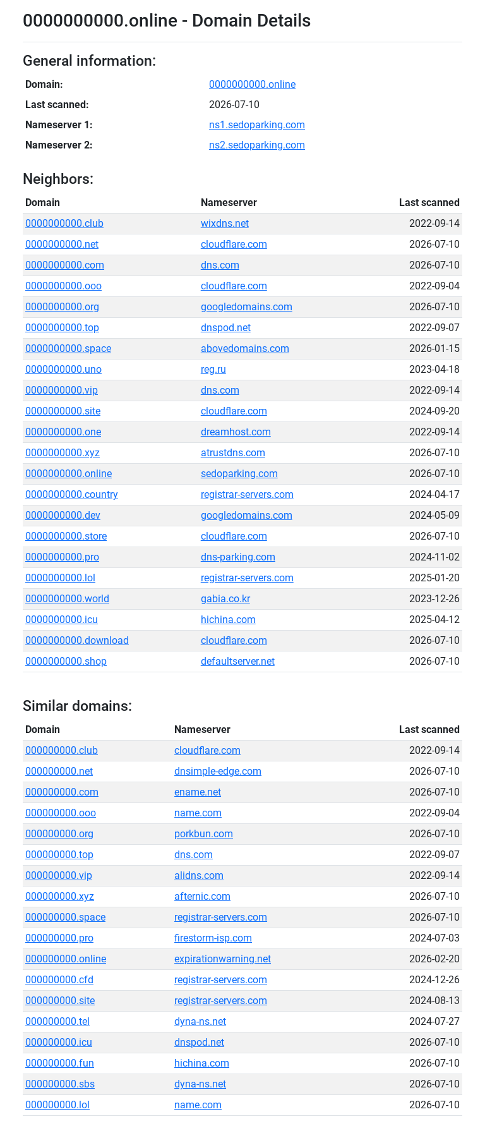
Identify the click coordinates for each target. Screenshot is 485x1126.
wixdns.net (225, 223)
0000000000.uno (63, 369)
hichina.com (228, 620)
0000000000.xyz (62, 453)
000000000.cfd (59, 980)
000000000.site (60, 1001)
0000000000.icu (61, 620)
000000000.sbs (60, 1084)
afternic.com (202, 896)
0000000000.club (64, 223)
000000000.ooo (60, 813)
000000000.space (65, 917)
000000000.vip (58, 875)
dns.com (220, 265)
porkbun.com (203, 834)
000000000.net (59, 771)
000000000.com (62, 792)
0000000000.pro (62, 557)
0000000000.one (63, 432)
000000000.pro (59, 938)
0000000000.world (67, 599)
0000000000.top (62, 328)
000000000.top (59, 855)
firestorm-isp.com (213, 938)
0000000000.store (66, 536)
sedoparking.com (239, 474)
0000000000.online (252, 84)
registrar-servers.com (247, 494)
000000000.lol (57, 1105)
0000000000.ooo (63, 286)
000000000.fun (59, 1063)
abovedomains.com (245, 348)
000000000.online (65, 959)
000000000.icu (58, 1042)
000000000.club (61, 750)
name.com (198, 813)
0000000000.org (62, 307)
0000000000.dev (62, 515)
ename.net (197, 792)
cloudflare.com (234, 244)
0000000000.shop (66, 661)
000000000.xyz (59, 896)
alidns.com (199, 875)
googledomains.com (246, 307)
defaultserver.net (238, 661)
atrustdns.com (233, 453)
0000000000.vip (61, 390)
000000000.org (59, 834)
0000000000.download (77, 640)
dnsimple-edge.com (217, 771)
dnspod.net (226, 328)
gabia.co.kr (225, 599)
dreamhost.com (236, 432)
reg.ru (213, 369)
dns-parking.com (238, 557)
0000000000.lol (60, 578)
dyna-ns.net (200, 1021)
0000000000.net (62, 244)
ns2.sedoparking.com (257, 145)
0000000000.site (62, 411)
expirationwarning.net (222, 959)
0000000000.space (68, 348)
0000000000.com (64, 265)
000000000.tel (57, 1021)
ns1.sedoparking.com (257, 125)
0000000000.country (71, 494)
